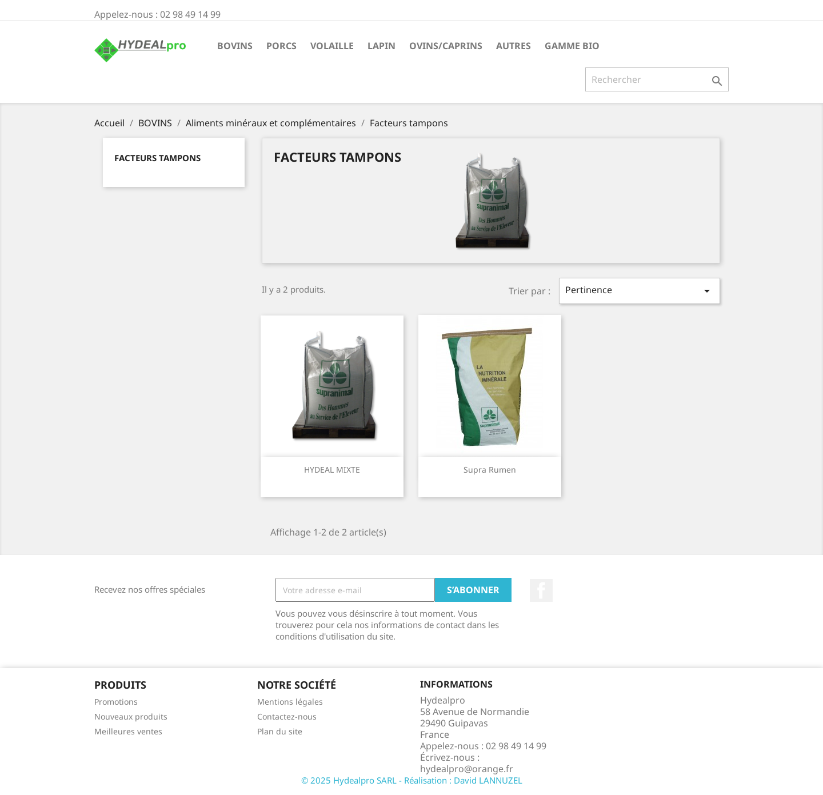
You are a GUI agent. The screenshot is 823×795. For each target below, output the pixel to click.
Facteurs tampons (157, 157)
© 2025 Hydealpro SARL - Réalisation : (377, 780)
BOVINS (235, 45)
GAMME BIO (572, 45)
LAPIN (381, 45)
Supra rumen (490, 469)
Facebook (541, 590)
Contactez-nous (287, 716)
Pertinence (639, 290)
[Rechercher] (657, 79)
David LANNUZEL (488, 780)
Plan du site (279, 731)
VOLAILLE (332, 45)
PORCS (281, 45)
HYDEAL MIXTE (332, 469)
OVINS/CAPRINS (445, 45)
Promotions (116, 701)
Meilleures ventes (128, 731)
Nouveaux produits (130, 716)
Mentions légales (290, 701)
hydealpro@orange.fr (466, 768)
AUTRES (513, 45)
